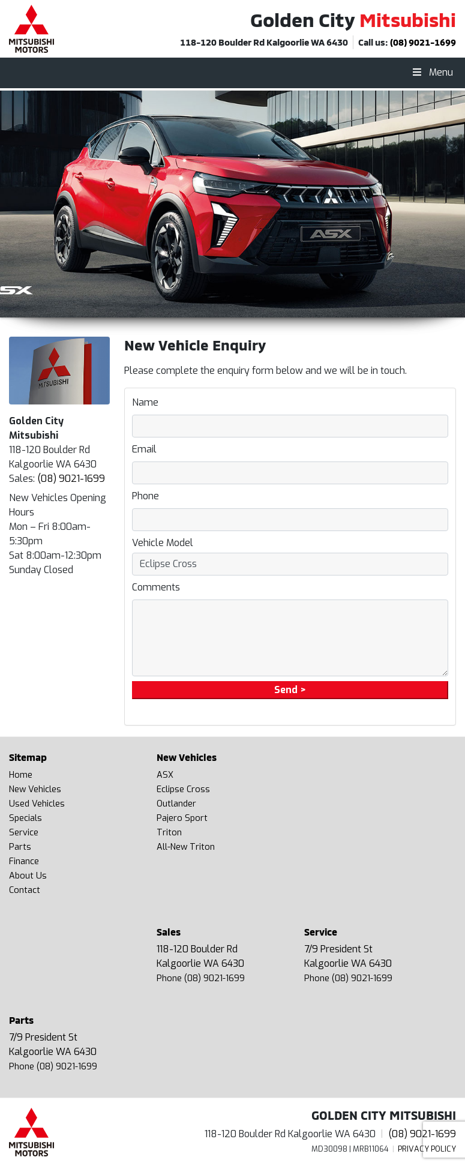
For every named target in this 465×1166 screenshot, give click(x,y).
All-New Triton (186, 847)
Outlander (176, 804)
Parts (20, 847)
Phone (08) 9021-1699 (201, 978)
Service (23, 832)
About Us (28, 876)
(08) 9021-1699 (423, 42)
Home (20, 775)
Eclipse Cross (183, 789)
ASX (165, 775)
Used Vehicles (37, 804)
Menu (432, 72)
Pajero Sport (182, 818)
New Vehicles (35, 789)
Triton (169, 832)
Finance (24, 861)
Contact (24, 890)
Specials (25, 818)
